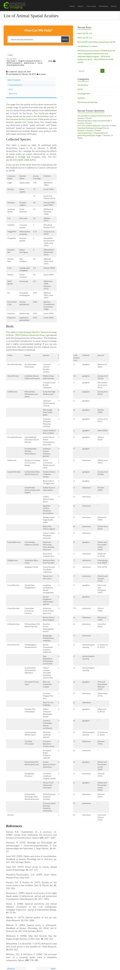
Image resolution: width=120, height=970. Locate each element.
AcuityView (43, 90)
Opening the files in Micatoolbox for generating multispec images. (92, 134)
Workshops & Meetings (87, 102)
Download (103, 6)
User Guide (91, 6)
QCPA (80, 89)
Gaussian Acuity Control (21, 92)
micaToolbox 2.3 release (87, 46)
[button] (51, 61)
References (66, 81)
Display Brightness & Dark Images (54, 958)
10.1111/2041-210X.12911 (23, 133)
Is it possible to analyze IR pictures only (93, 115)
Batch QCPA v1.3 (84, 37)
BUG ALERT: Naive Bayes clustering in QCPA (96, 42)
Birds (66, 76)
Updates (81, 98)
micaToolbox (82, 85)
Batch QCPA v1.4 (84, 33)
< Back (10, 55)
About (80, 6)
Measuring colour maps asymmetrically (93, 120)
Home (72, 6)
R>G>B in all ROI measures (88, 125)
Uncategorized (83, 93)
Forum (113, 6)
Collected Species (66, 68)
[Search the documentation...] (34, 39)
